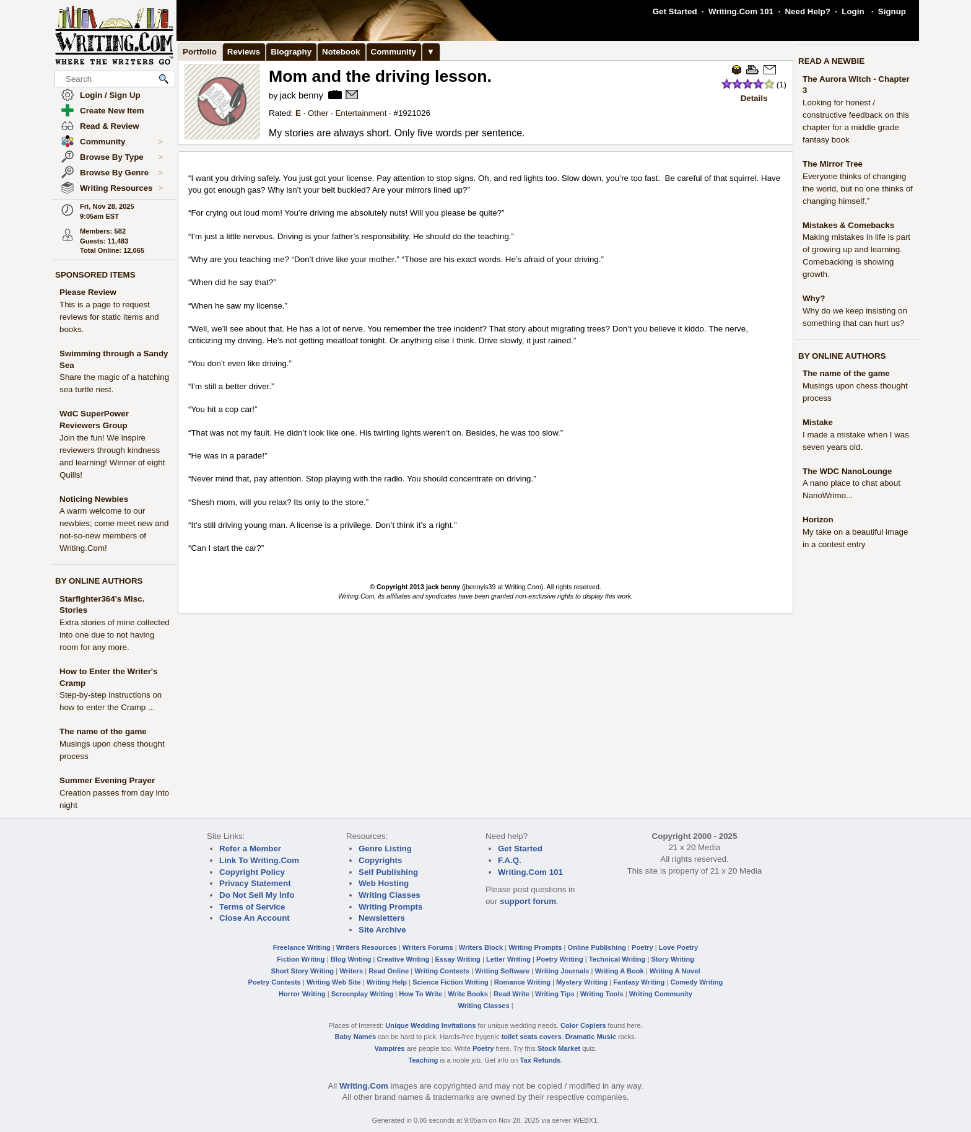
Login (853, 11)
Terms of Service (252, 906)
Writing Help (387, 982)
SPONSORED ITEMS (95, 274)
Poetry (642, 947)
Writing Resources (121, 188)
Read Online (388, 971)
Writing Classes (389, 895)
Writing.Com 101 (740, 11)
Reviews (243, 51)
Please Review (87, 292)
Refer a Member (250, 848)
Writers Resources (366, 947)
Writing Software (502, 971)
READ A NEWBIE (831, 61)
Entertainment (360, 113)
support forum (528, 901)
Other (318, 113)
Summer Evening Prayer (107, 780)
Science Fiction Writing (450, 982)
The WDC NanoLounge (847, 471)
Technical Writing (617, 959)
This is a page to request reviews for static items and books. (109, 317)
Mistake (818, 422)
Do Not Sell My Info (256, 895)
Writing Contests (441, 971)
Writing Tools (602, 994)
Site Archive (382, 929)
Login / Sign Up (110, 95)
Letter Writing (508, 959)
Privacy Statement (255, 883)
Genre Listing (385, 848)
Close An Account (254, 918)
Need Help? (807, 11)
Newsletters (382, 918)
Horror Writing (302, 994)
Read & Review (109, 126)
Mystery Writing (581, 982)
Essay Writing (458, 959)
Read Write (511, 994)
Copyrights (380, 860)
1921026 (414, 113)
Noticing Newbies (93, 499)
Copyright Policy (252, 872)
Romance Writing (522, 982)
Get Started (675, 11)
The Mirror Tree (833, 164)
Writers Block (481, 947)
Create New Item (112, 110)
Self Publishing (388, 872)
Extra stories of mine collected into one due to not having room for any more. (114, 635)
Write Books (468, 994)
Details (754, 98)
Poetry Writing (559, 959)
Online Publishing (597, 947)
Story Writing (672, 959)
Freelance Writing (302, 947)
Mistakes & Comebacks (848, 225)
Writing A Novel (675, 971)
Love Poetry (679, 947)
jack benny (301, 95)
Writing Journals (562, 971)
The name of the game (103, 731)
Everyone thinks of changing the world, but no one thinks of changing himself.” (858, 189)
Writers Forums (428, 947)
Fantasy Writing (638, 982)
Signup (892, 11)
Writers (351, 971)
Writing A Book (619, 971)
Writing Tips (555, 994)
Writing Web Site (334, 982)
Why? (814, 298)
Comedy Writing (696, 982)
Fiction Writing (301, 959)
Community (121, 142)
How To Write (420, 994)
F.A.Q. (509, 860)
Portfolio (200, 51)
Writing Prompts (390, 906)
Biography (291, 51)
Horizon (818, 519)
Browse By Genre (121, 173)
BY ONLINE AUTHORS (98, 581)
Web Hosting (384, 883)
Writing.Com (363, 1085)
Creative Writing (403, 959)
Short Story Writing (302, 971)
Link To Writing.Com (259, 860)
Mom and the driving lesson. (380, 76)
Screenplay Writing (362, 994)
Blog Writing (351, 959)
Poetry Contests (274, 982)
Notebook (341, 51)
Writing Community (660, 994)
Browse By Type (121, 157)
